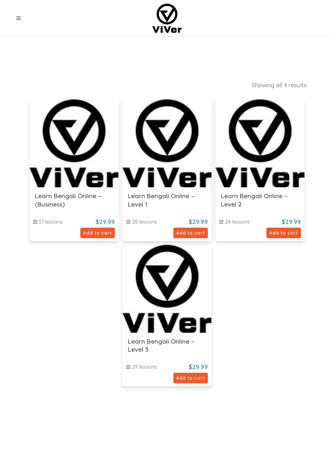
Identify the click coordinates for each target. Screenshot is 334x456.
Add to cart (97, 233)
